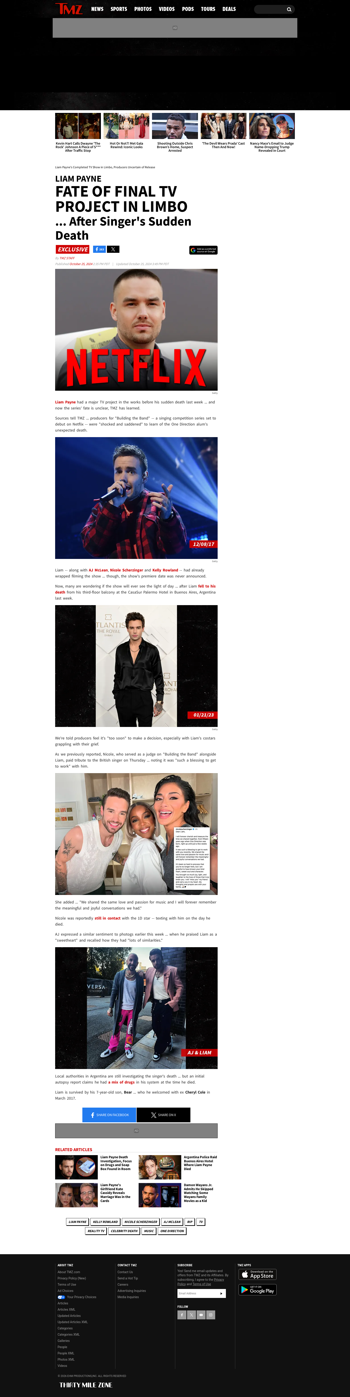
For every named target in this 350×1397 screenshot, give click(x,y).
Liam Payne (77, 1222)
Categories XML (69, 1334)
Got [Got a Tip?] (69, 83)
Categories (65, 1328)
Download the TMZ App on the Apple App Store (258, 1274)
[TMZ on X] (65, 64)
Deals (275, 101)
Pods (210, 101)
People (62, 1347)
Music (149, 1231)
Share (109, 1115)
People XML (66, 1353)
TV (200, 1222)
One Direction (172, 1231)
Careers (123, 1284)
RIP (189, 1222)
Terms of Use (67, 1284)
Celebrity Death (124, 1231)
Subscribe (221, 1293)
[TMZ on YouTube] (201, 1314)
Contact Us (125, 1272)
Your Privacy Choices (77, 1297)
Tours (242, 101)
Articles (63, 1303)
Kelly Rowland (105, 1222)
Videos (176, 101)
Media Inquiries (128, 1297)
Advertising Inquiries (132, 1291)
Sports (100, 101)
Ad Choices (65, 1291)
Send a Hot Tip (128, 1278)
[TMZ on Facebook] (58, 64)
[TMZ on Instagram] (81, 64)
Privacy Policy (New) (72, 1278)
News (66, 101)
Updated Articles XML (73, 1322)
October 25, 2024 (81, 264)
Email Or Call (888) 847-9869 (106, 83)
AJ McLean (172, 1222)
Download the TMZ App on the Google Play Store (258, 1289)
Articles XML (66, 1309)
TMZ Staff (66, 258)
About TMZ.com (69, 1272)
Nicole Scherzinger (140, 1222)
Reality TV (96, 1231)
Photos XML (66, 1359)
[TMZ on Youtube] (73, 64)
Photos (139, 101)
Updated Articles (69, 1316)
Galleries (64, 1341)
